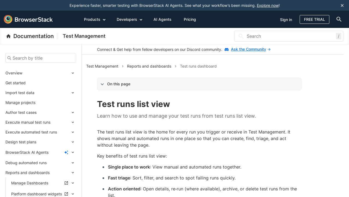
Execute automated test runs (31, 132)
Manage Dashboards (29, 183)
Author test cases (21, 112)
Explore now (268, 5)
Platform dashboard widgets (36, 194)
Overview (13, 73)
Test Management (84, 36)
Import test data (19, 92)
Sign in (286, 19)
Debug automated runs (26, 162)
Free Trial (314, 19)
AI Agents (163, 19)
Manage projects (20, 102)
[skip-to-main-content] (22, 5)
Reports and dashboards (27, 172)
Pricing (190, 19)
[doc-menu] (337, 19)
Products (95, 19)
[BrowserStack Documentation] (31, 36)
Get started (15, 82)
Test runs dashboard (198, 66)
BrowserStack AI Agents (27, 152)
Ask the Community (250, 49)
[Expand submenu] (49, 73)
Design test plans (20, 142)
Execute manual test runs (27, 122)
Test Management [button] (102, 66)
